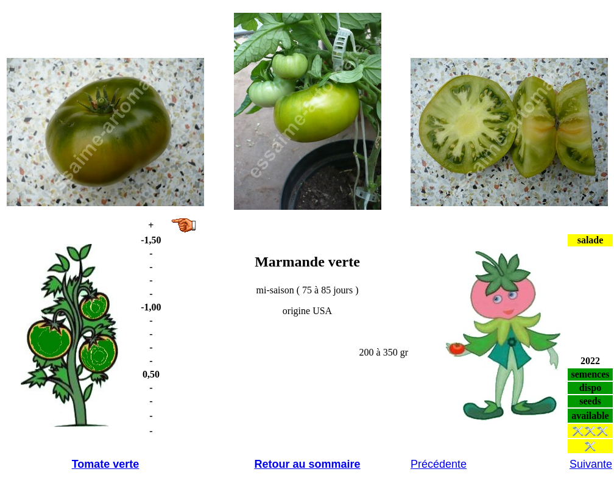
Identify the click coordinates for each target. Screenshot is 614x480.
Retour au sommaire (307, 464)
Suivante (591, 464)
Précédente (439, 464)
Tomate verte (105, 464)
